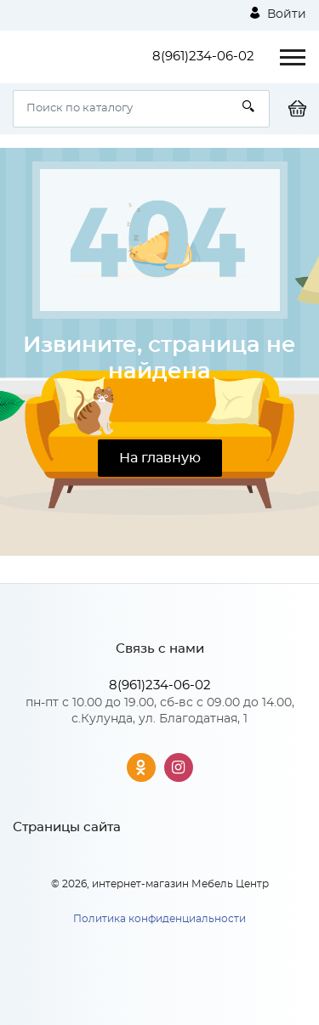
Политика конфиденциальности (159, 919)
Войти (278, 13)
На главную (160, 458)
